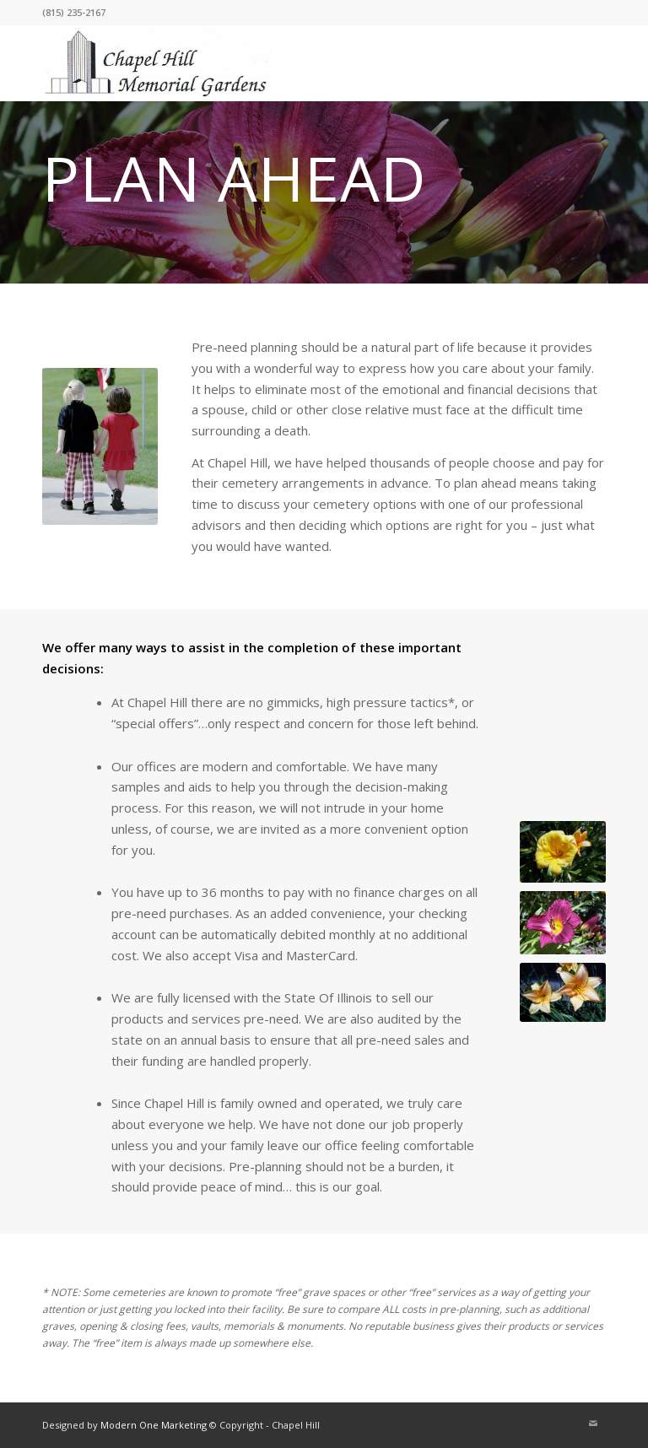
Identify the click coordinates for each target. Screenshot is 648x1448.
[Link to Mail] (593, 1423)
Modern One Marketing (153, 1424)
